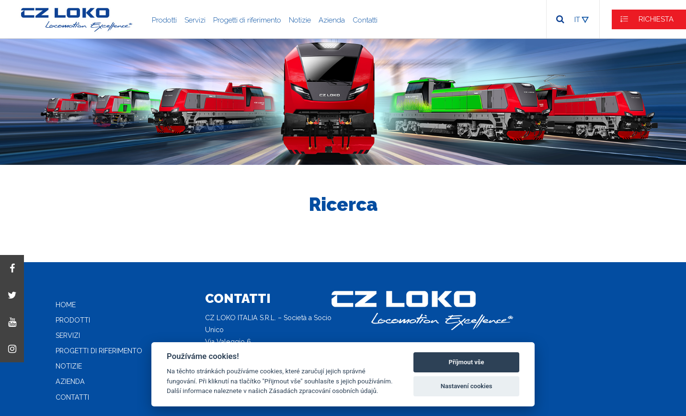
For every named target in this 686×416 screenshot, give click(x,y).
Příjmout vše (466, 362)
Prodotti (164, 20)
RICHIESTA (656, 19)
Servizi (195, 20)
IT (577, 19)
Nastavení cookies (466, 386)
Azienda (332, 20)
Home (66, 305)
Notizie (300, 20)
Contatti (365, 20)
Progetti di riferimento (247, 20)
